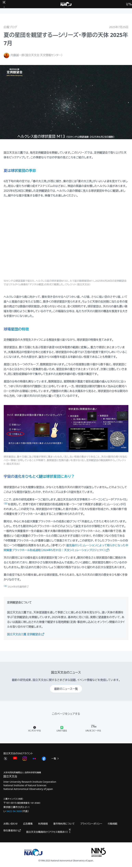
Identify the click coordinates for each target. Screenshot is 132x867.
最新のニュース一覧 (66, 689)
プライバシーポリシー (91, 823)
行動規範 (112, 823)
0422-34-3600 (14, 811)
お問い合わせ (10, 823)
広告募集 (28, 823)
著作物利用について (64, 823)
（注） (5, 586)
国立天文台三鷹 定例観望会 (25, 634)
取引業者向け (12, 830)
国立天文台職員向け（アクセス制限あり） (48, 831)
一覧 (55, 758)
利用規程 (43, 823)
